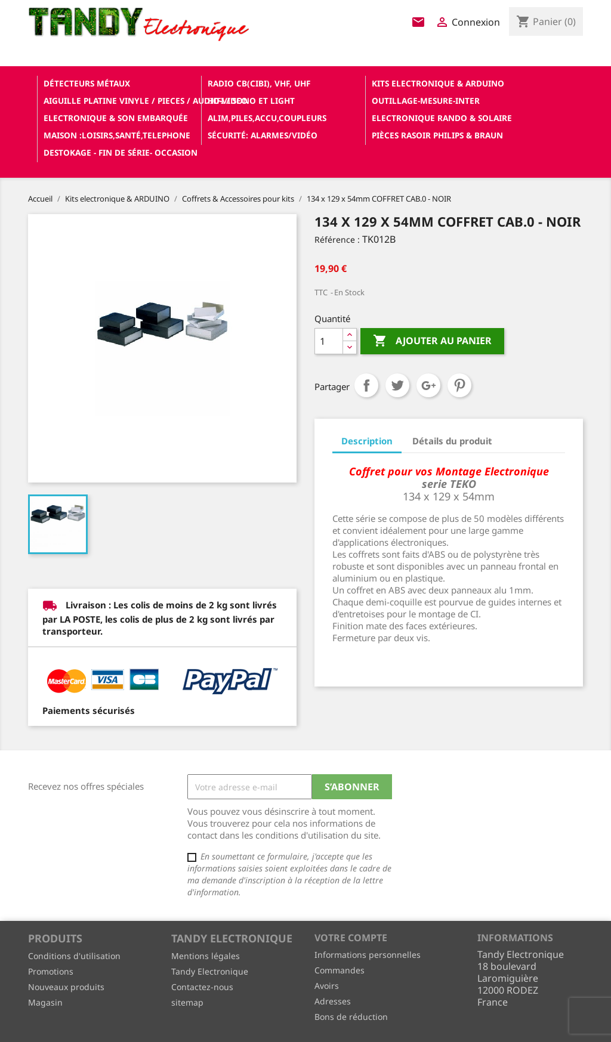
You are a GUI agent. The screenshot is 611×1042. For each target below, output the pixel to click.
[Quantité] (328, 341)
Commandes (339, 970)
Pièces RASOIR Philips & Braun (437, 135)
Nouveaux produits (66, 986)
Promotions (50, 971)
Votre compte (350, 937)
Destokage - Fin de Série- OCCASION (121, 152)
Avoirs (326, 985)
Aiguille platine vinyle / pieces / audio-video (121, 100)
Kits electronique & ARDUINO (438, 83)
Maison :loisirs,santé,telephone (117, 135)
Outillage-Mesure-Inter (426, 100)
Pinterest (459, 385)
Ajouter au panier (432, 341)
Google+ (428, 385)
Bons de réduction (351, 1016)
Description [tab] (367, 441)
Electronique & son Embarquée (116, 117)
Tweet (397, 385)
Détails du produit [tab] (452, 441)
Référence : (337, 239)
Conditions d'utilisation (74, 955)
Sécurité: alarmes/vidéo (262, 135)
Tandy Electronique (209, 971)
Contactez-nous (202, 986)
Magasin (45, 1002)
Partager (366, 385)
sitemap (187, 1002)
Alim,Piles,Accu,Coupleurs (267, 117)
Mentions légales (205, 955)
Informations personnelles (367, 954)
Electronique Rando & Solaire (442, 117)
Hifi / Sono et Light (251, 100)
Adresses (332, 1001)
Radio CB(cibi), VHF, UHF (259, 83)
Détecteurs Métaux (87, 83)
